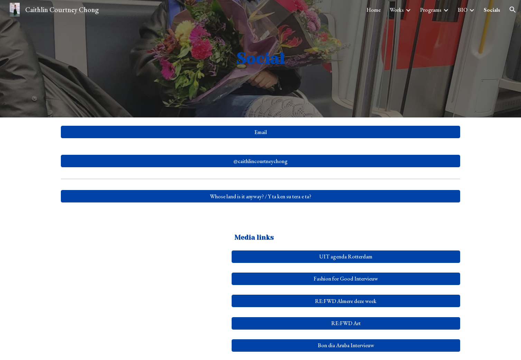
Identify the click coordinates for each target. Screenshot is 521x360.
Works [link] (397, 9)
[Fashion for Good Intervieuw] (346, 278)
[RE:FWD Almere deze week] (346, 301)
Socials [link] (492, 9)
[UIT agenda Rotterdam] (346, 256)
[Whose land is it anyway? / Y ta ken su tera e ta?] (260, 196)
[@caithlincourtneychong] (260, 161)
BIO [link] (462, 9)
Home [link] (373, 9)
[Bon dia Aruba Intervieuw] (346, 345)
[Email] (260, 132)
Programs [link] (430, 9)
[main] (260, 59)
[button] (512, 9)
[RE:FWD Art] (346, 323)
